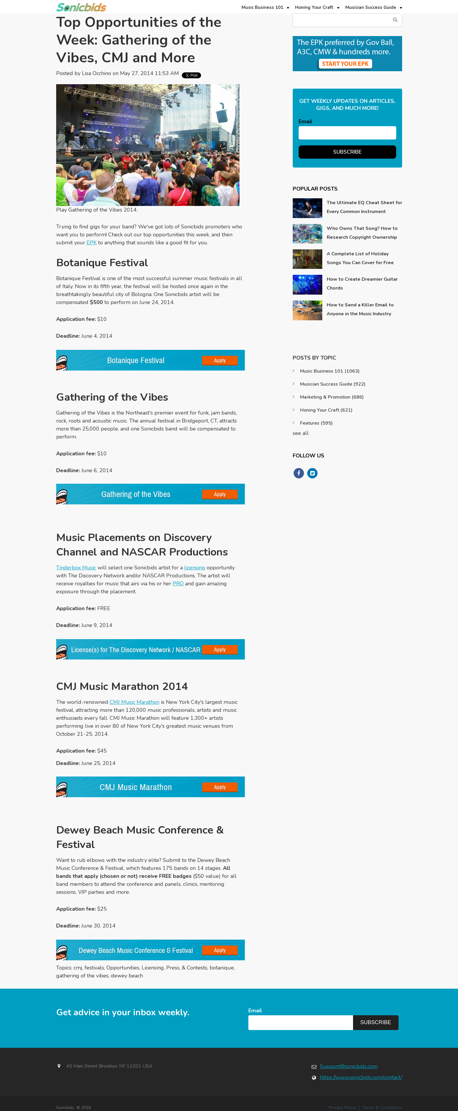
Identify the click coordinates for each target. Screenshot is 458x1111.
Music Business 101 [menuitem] (262, 7)
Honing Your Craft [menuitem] (314, 7)
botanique (222, 967)
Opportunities (122, 967)
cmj (78, 967)
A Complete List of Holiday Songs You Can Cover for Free (360, 258)
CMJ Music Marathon (134, 702)
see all (301, 433)
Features (316, 423)
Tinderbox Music (76, 567)
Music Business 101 (330, 371)
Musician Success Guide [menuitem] (370, 7)
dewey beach (127, 975)
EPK (92, 242)
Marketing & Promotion (332, 397)
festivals (94, 967)
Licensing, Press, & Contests (174, 967)
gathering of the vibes (82, 975)
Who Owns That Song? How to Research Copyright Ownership (362, 233)
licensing (194, 567)
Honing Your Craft (326, 410)
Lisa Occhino (96, 73)
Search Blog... (395, 20)
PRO (178, 583)
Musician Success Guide (332, 384)
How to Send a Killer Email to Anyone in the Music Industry (360, 309)
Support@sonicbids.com (349, 1066)
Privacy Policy (342, 1107)
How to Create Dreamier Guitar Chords (362, 283)
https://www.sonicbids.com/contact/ (361, 1077)
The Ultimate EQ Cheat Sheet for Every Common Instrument (364, 207)
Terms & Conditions (382, 1107)
